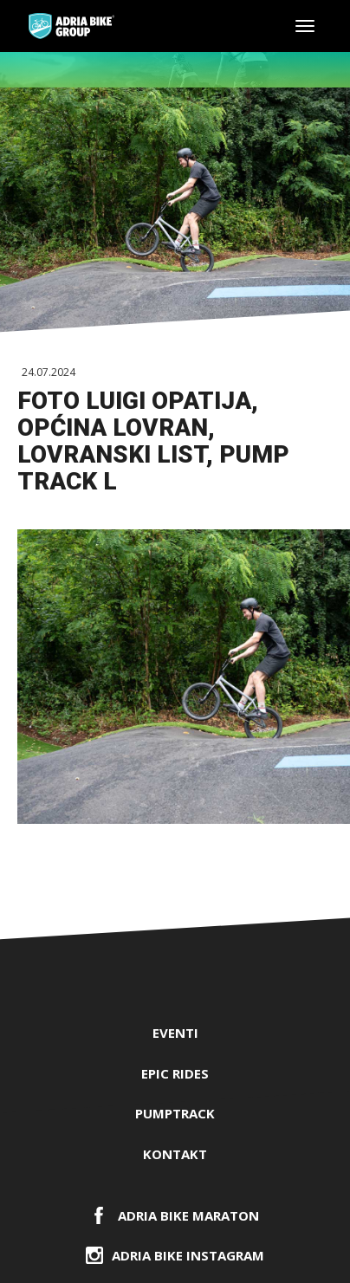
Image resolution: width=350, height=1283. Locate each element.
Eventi (175, 1032)
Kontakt (175, 1154)
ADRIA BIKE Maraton (188, 1215)
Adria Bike (71, 26)
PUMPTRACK (175, 1113)
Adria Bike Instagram (188, 1255)
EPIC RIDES (175, 1073)
